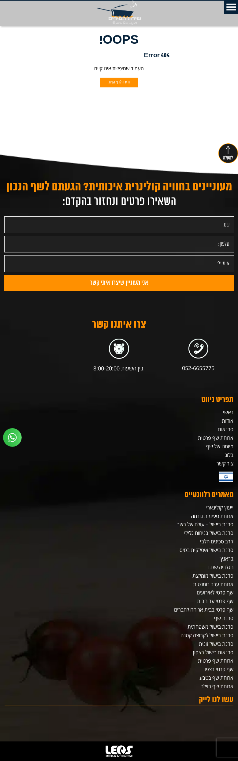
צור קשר (225, 463)
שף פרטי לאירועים (215, 592)
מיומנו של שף (219, 446)
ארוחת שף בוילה (216, 686)
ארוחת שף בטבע (216, 677)
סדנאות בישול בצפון (213, 652)
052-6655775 (198, 368)
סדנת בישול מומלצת (212, 575)
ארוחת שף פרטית (215, 437)
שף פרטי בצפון (218, 669)
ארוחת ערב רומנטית (213, 584)
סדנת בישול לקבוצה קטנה (206, 635)
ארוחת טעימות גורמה (212, 516)
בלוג (229, 454)
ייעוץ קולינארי (219, 507)
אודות (227, 420)
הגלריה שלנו (220, 567)
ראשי (228, 412)
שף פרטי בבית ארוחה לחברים (203, 609)
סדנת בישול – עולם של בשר (205, 524)
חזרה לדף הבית (119, 82)
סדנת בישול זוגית (216, 643)
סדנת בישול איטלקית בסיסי (205, 549)
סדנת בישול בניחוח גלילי (208, 532)
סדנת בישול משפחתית (210, 626)
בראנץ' (226, 558)
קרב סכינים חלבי (216, 541)
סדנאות (225, 429)
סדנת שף (223, 618)
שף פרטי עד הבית (215, 601)
